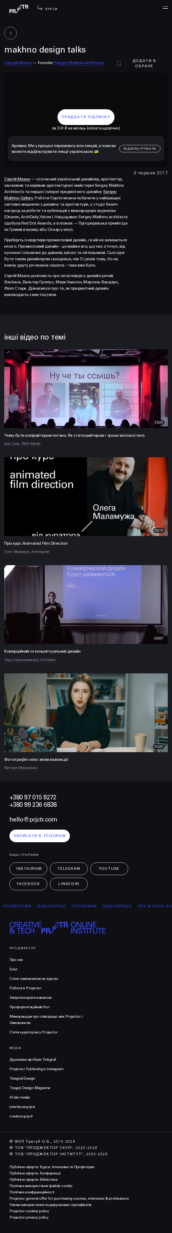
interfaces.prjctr (22, 1107)
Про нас (16, 960)
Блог (13, 969)
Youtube (109, 868)
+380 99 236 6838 (32, 805)
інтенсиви (88, 906)
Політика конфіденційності (31, 1192)
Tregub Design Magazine (29, 1088)
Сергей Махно (18, 62)
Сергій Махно (17, 178)
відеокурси (55, 906)
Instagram (29, 868)
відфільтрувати (140, 148)
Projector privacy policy (28, 1217)
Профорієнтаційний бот (29, 1007)
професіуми (21, 906)
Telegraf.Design (22, 1078)
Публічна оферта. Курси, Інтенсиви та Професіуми (51, 1167)
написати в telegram (40, 836)
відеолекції (121, 906)
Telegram (68, 868)
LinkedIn (68, 884)
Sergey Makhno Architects (79, 62)
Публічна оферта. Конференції (35, 1173)
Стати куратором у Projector (33, 1032)
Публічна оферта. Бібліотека (33, 1179)
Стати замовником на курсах (33, 978)
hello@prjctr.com (33, 819)
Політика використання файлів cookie (40, 1186)
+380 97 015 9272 (32, 797)
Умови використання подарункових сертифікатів (50, 1205)
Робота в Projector (25, 988)
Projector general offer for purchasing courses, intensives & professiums (69, 1198)
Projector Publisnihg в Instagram (36, 1069)
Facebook (28, 884)
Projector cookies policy (29, 1211)
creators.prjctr (21, 1116)
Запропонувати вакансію (30, 997)
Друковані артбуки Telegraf (32, 1059)
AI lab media (19, 1097)
